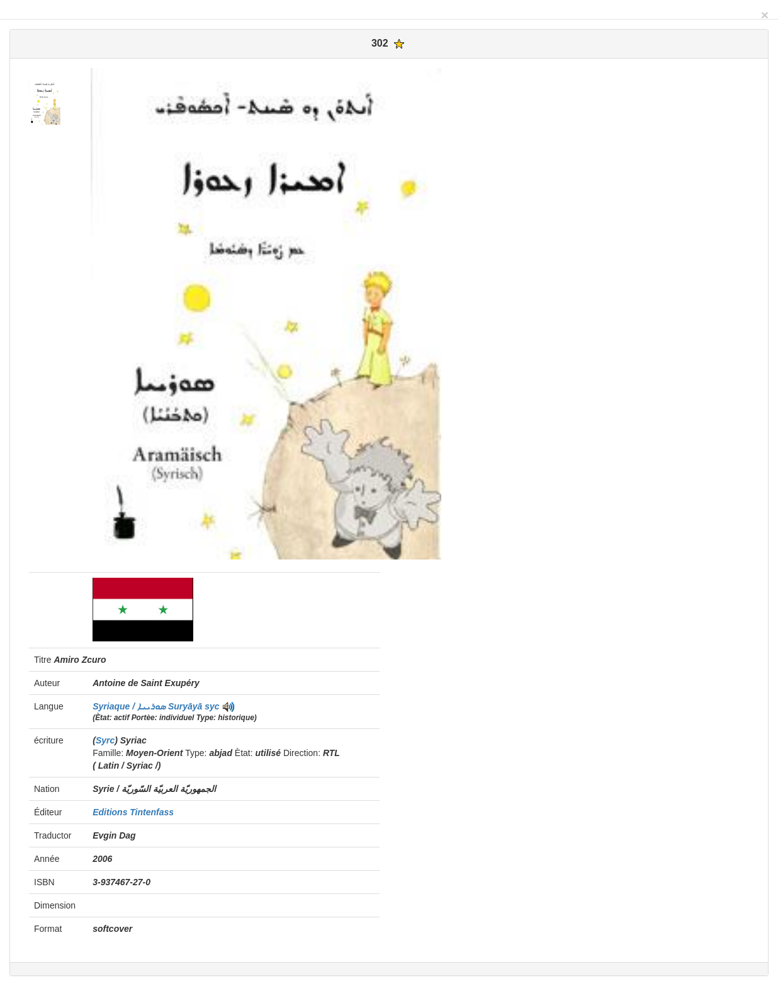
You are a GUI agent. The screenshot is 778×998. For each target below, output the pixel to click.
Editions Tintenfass (133, 812)
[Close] (765, 14)
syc (212, 706)
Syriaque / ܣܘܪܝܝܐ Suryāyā (149, 706)
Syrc (105, 740)
